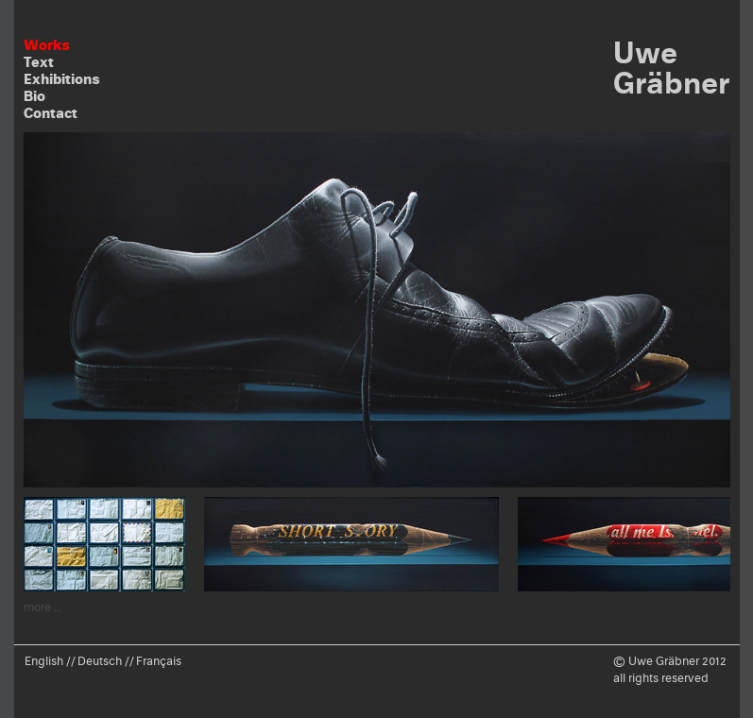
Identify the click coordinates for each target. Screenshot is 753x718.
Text (39, 62)
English (44, 661)
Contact (50, 113)
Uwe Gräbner (671, 67)
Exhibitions (62, 79)
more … (43, 607)
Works (47, 45)
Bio (34, 96)
